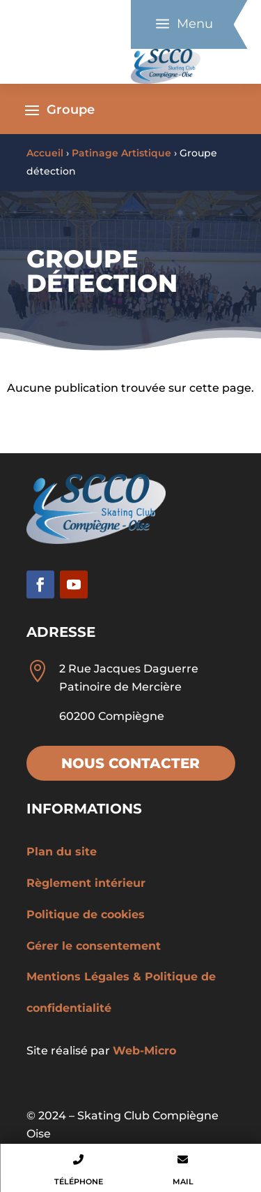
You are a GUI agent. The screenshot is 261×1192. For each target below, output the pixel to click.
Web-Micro (144, 1050)
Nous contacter (130, 763)
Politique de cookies (85, 914)
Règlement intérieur (85, 883)
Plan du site (61, 851)
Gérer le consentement (93, 945)
